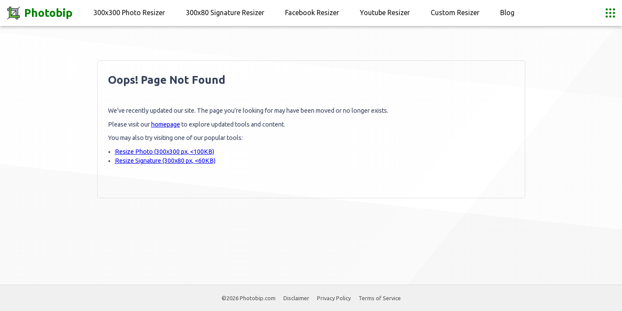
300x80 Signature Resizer (225, 12)
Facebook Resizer (312, 12)
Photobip (40, 12)
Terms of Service (380, 298)
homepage (165, 124)
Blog (507, 12)
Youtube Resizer (385, 12)
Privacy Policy (334, 298)
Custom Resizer (455, 12)
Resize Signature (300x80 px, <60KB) (165, 160)
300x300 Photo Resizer (129, 12)
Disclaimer (296, 298)
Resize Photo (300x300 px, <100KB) (164, 151)
